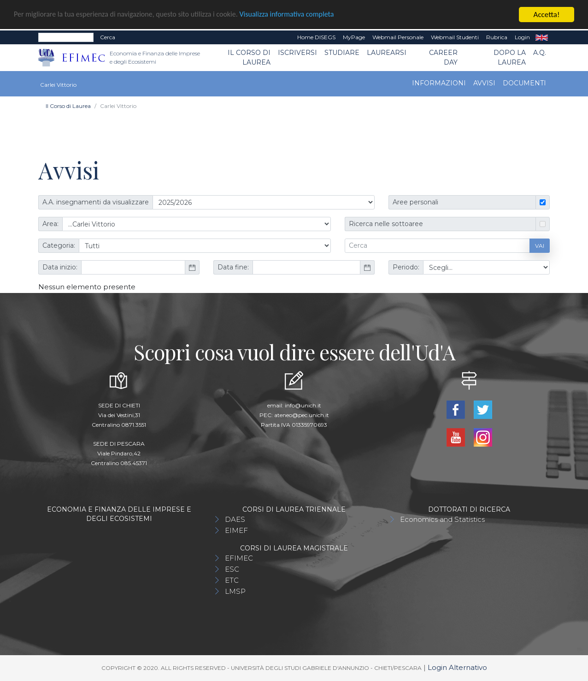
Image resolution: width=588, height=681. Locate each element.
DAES (235, 519)
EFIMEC (239, 558)
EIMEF (236, 530)
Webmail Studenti (455, 37)
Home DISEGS (316, 37)
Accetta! (547, 14)
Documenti (524, 83)
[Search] (66, 37)
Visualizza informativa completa (303, 14)
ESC (232, 569)
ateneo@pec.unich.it (301, 415)
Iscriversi (297, 52)
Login (522, 37)
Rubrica (496, 37)
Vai (539, 245)
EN (542, 37)
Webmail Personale (397, 37)
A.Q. (539, 52)
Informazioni (439, 83)
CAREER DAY (443, 57)
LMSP (235, 591)
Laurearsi (386, 52)
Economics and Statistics (442, 519)
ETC (232, 580)
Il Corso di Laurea (249, 57)
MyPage (354, 37)
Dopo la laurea (510, 57)
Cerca (107, 37)
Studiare (341, 52)
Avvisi (484, 83)
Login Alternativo (457, 667)
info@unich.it (303, 405)
